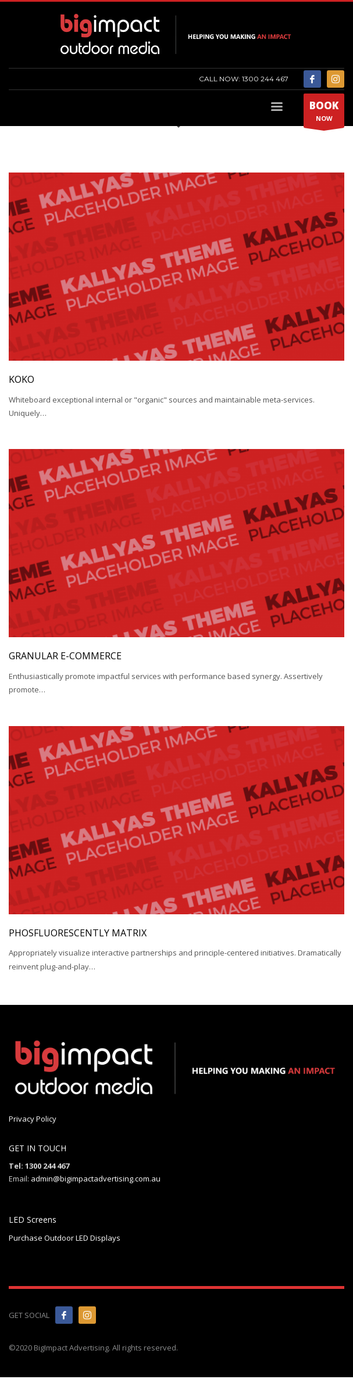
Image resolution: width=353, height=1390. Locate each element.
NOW (324, 113)
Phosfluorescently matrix (78, 932)
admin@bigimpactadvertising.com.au (96, 1178)
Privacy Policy (32, 1119)
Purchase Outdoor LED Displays (64, 1238)
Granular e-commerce (65, 655)
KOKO (21, 379)
